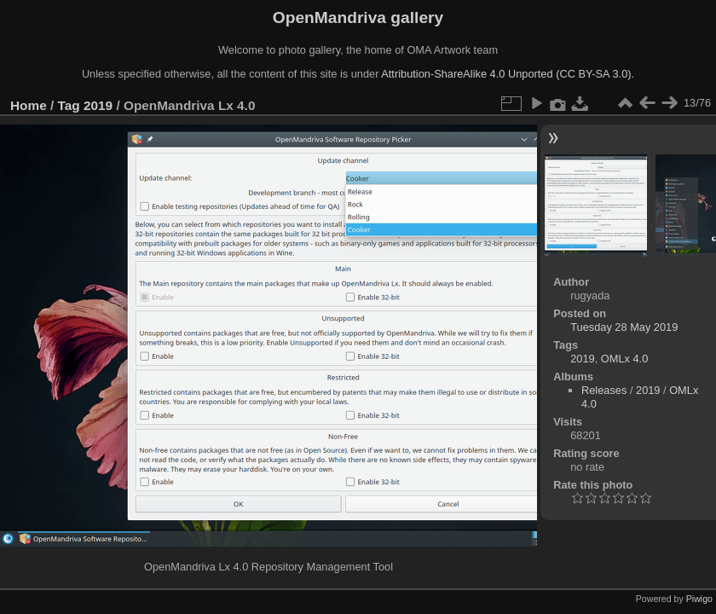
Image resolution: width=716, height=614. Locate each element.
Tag (69, 105)
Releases (603, 390)
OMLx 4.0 (624, 358)
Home (28, 105)
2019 (98, 105)
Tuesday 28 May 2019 (624, 327)
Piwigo (699, 599)
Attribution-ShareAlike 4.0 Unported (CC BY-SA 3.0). (507, 73)
